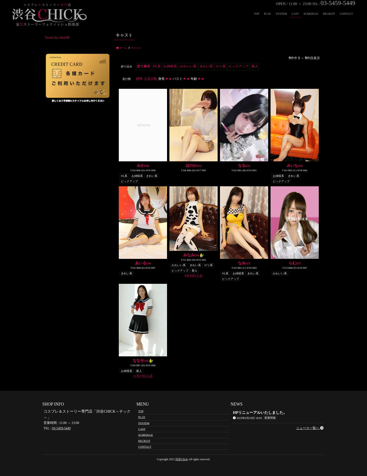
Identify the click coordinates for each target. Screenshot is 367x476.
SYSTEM (281, 7)
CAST (295, 7)
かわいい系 (188, 66)
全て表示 (143, 66)
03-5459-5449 (61, 428)
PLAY (267, 7)
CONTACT (346, 7)
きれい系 (206, 66)
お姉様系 (170, 66)
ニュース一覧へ (309, 428)
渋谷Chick (181, 459)
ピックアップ (238, 66)
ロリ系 (221, 66)
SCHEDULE (310, 7)
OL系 (157, 66)
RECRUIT (329, 7)
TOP (256, 7)
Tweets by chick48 (57, 37)
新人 (254, 66)
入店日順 (150, 79)
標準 (139, 79)
